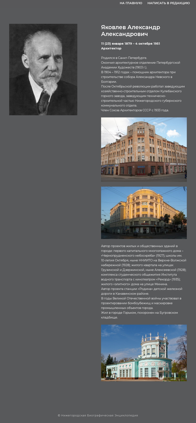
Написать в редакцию (168, 3)
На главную (131, 3)
